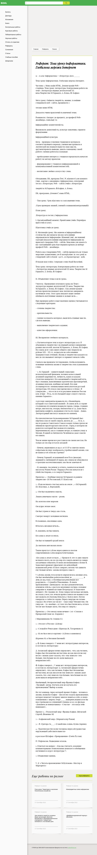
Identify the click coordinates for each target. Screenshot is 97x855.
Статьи (7, 53)
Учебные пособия (11, 57)
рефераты (45, 49)
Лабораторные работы (13, 34)
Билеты (8, 12)
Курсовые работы (11, 31)
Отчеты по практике (12, 42)
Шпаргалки (9, 61)
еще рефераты (84, 776)
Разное (54, 49)
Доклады (8, 16)
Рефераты (9, 46)
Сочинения (9, 49)
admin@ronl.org (72, 847)
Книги (7, 23)
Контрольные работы (12, 27)
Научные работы (11, 38)
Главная (35, 49)
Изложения (9, 19)
